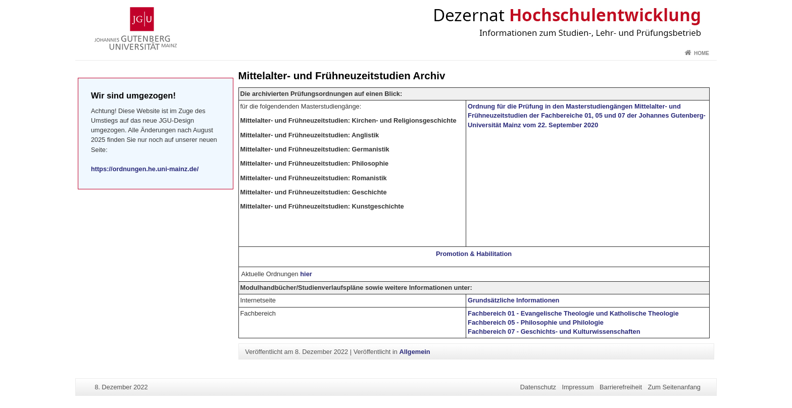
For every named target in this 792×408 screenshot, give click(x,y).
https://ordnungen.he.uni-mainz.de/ (145, 169)
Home (701, 53)
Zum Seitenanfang (674, 387)
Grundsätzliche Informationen (513, 300)
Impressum (577, 387)
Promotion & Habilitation (474, 254)
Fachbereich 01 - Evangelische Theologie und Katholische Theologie (573, 313)
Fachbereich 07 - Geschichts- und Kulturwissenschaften (554, 331)
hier (306, 274)
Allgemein (414, 351)
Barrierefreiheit (621, 387)
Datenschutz (538, 387)
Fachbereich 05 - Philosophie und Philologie (536, 322)
